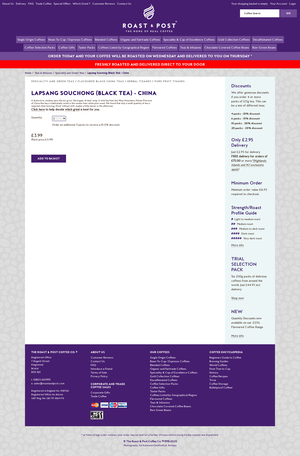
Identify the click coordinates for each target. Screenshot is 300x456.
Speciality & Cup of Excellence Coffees (189, 39)
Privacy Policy (99, 371)
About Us (8, 3)
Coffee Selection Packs (40, 47)
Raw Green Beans (264, 47)
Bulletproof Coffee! (220, 382)
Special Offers (62, 3)
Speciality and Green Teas (52, 76)
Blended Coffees (106, 39)
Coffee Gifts (66, 47)
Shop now (237, 293)
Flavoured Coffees (164, 47)
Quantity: (37, 112)
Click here (38, 104)
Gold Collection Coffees (234, 39)
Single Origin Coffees (31, 39)
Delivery (21, 3)
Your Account (278, 3)
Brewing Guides (218, 356)
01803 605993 (42, 374)
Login (292, 3)
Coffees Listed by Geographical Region (123, 47)
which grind (72, 104)
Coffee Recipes (218, 371)
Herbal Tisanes (139, 76)
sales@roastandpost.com (49, 378)
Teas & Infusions (190, 47)
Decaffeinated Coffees (268, 39)
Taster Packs (86, 47)
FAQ (31, 3)
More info (237, 240)
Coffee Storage (218, 379)
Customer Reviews (103, 3)
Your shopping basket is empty (249, 3)
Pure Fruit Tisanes (170, 76)
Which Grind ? (81, 3)
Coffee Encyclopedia (226, 347)
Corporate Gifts (100, 387)
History (213, 367)
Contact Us (124, 3)
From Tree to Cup (219, 364)
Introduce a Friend (101, 364)
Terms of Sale (99, 367)
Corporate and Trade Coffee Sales (108, 381)
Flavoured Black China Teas (101, 76)
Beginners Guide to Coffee (225, 352)
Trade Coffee (43, 3)
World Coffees (218, 360)
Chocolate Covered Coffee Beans (226, 47)
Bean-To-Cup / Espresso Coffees (70, 39)
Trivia (212, 375)
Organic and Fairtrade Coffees (140, 39)
